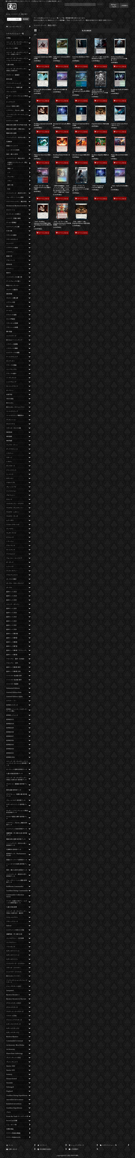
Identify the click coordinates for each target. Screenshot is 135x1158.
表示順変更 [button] (86, 30)
